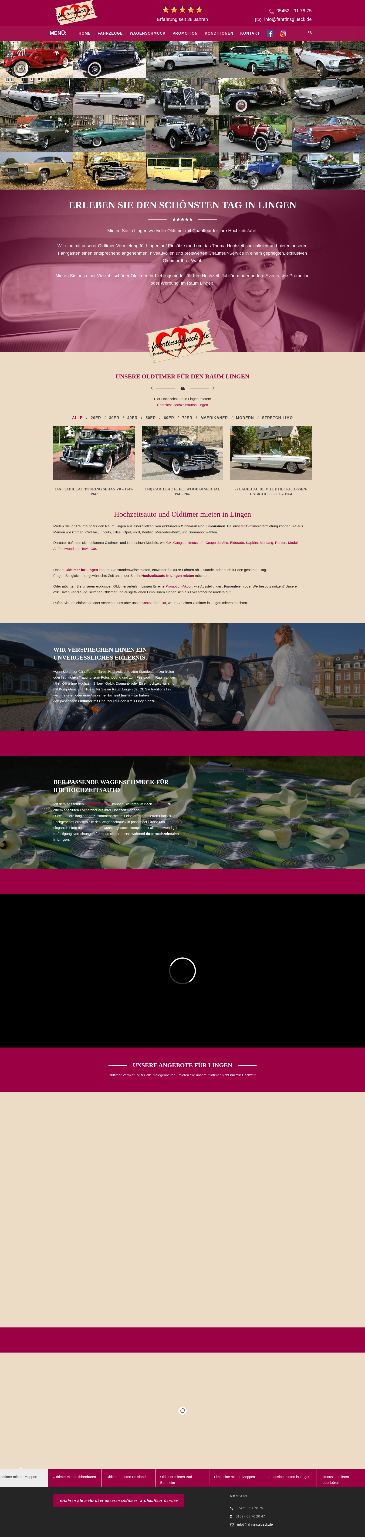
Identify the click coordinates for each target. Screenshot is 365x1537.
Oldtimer (159, 804)
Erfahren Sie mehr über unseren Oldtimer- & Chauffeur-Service (119, 1501)
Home (85, 33)
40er (132, 418)
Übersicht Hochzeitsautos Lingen (182, 405)
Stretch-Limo (277, 418)
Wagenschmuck (148, 33)
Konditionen (219, 33)
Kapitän (252, 543)
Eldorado (237, 543)
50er (150, 418)
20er (96, 418)
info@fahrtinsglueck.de (288, 19)
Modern (245, 418)
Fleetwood (65, 549)
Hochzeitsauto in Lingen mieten (168, 576)
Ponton (280, 543)
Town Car (88, 549)
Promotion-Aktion (179, 586)
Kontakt (250, 33)
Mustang (266, 543)
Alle (77, 418)
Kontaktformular (154, 603)
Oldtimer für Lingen (82, 570)
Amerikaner (214, 418)
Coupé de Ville (217, 543)
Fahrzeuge (110, 33)
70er (187, 418)
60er (169, 418)
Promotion (185, 33)
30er (114, 418)
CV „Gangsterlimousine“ (184, 543)
